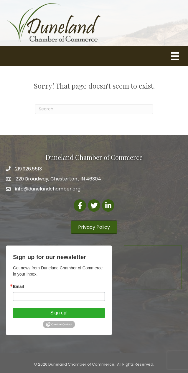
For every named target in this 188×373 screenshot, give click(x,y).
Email (18, 286)
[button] (94, 227)
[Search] (94, 109)
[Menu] (175, 56)
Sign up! (59, 312)
